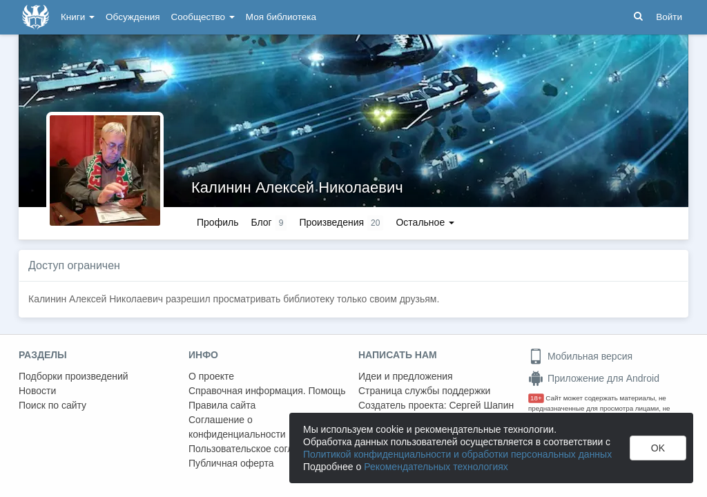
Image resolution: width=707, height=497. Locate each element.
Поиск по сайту (52, 405)
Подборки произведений (73, 376)
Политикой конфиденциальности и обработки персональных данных (457, 454)
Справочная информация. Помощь (267, 390)
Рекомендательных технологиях (436, 466)
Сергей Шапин (481, 405)
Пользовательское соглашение (258, 448)
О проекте (211, 376)
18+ (536, 398)
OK (658, 448)
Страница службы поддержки (424, 390)
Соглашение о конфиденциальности (237, 427)
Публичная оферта (231, 463)
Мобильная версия (580, 356)
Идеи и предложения (405, 376)
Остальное (425, 222)
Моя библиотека (281, 17)
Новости (37, 390)
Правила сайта (221, 405)
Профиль (217, 222)
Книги (78, 17)
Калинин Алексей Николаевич (297, 187)
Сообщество (203, 17)
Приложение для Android (593, 378)
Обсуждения (132, 17)
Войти (669, 17)
